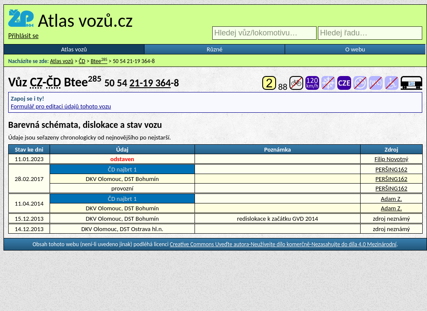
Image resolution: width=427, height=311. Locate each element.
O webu (355, 49)
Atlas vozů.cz (85, 20)
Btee (99, 61)
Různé (214, 49)
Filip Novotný (391, 159)
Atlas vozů (74, 49)
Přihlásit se (23, 36)
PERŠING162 (392, 169)
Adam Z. (391, 199)
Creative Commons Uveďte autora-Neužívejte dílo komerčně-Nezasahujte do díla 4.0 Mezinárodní (283, 244)
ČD (82, 61)
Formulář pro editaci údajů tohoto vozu (61, 106)
